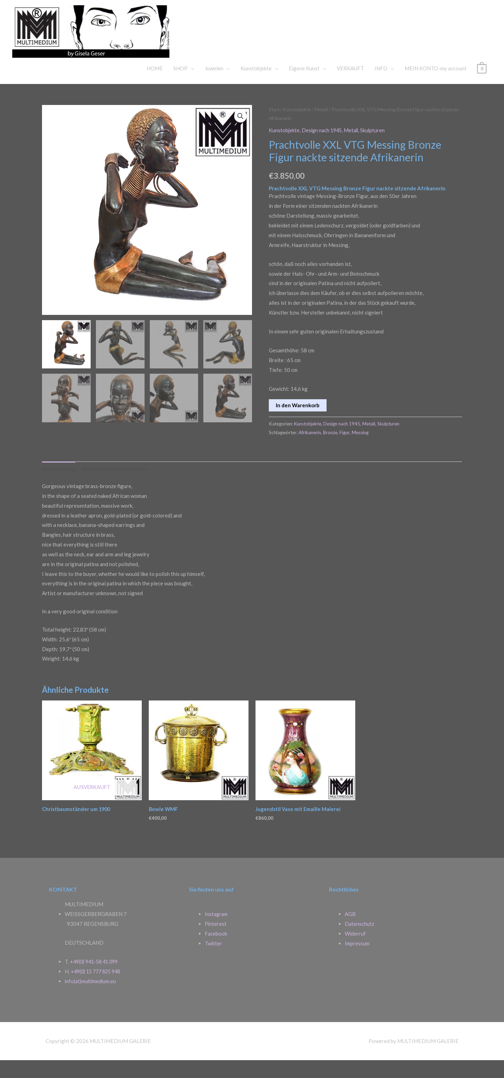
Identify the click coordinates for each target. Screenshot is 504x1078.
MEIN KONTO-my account (436, 86)
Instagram (217, 932)
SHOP (180, 86)
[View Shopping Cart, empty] (481, 86)
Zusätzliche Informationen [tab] (115, 486)
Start (274, 127)
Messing (360, 449)
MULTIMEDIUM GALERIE (299, 36)
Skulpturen (376, 148)
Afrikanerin (310, 449)
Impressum (357, 961)
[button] (240, 134)
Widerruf (355, 951)
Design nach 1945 (323, 148)
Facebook (216, 951)
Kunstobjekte (256, 86)
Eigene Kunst (304, 86)
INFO (380, 86)
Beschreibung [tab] (59, 486)
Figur (345, 449)
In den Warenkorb (298, 422)
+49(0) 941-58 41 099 (96, 979)
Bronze (330, 449)
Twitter (213, 961)
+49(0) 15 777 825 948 (98, 989)
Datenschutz (359, 941)
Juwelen (214, 86)
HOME (155, 86)
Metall (324, 127)
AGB (350, 932)
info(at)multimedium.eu (91, 999)
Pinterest (216, 941)
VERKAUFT (350, 86)
